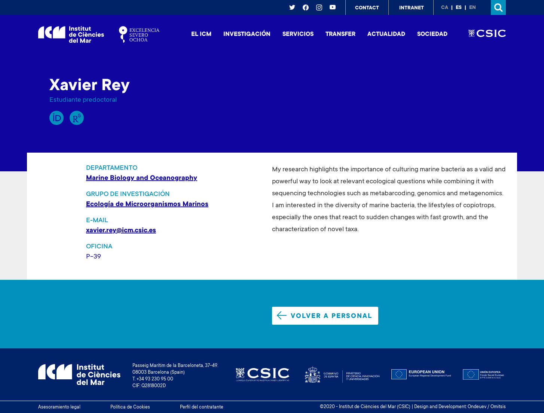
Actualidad (386, 34)
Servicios (298, 34)
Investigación (247, 34)
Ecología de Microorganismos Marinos (147, 204)
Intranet (411, 8)
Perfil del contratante (201, 407)
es (459, 8)
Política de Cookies (130, 407)
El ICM (201, 34)
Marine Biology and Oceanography (141, 178)
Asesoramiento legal (59, 407)
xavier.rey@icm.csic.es (121, 231)
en (472, 8)
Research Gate (77, 118)
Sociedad (432, 34)
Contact (367, 8)
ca (444, 8)
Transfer (340, 34)
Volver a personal (324, 315)
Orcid (56, 118)
